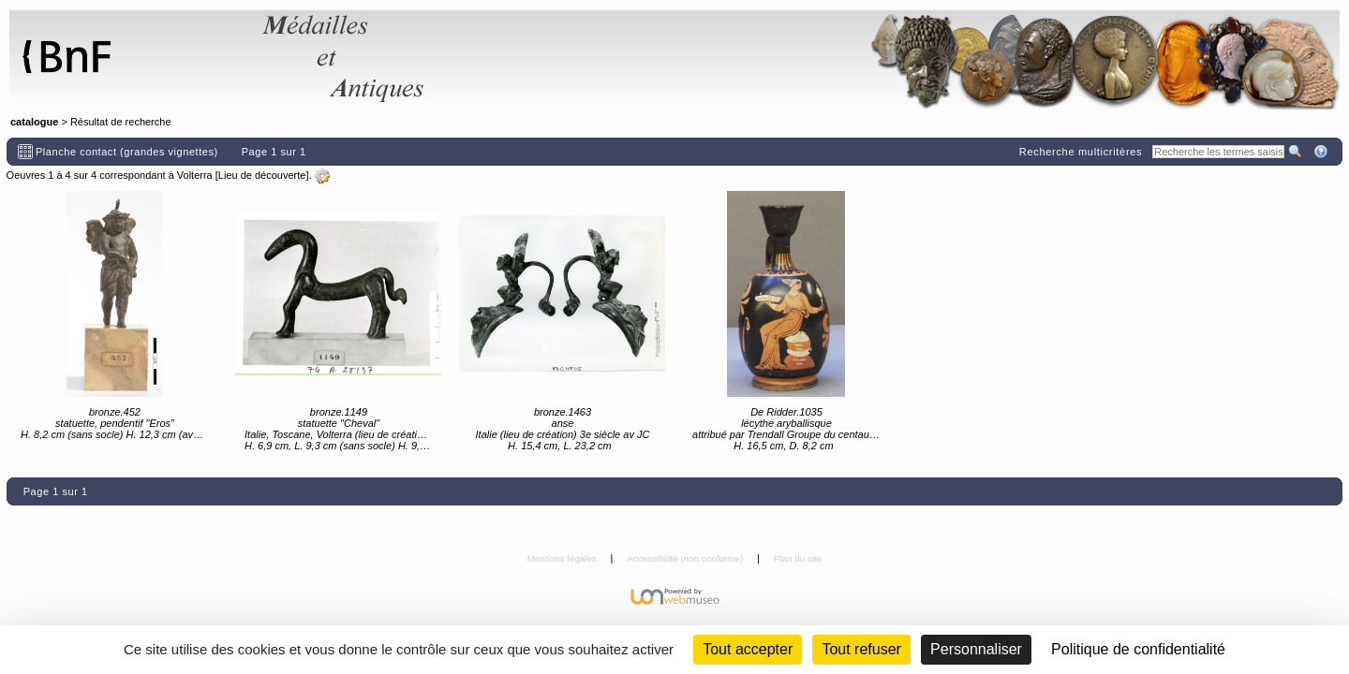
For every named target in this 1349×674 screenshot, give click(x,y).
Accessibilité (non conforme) (686, 558)
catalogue (34, 121)
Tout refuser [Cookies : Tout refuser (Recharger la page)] (861, 649)
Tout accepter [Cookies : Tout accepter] (748, 649)
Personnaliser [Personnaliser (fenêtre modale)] (976, 649)
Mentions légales (563, 558)
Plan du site (798, 558)
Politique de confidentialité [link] (1138, 649)
